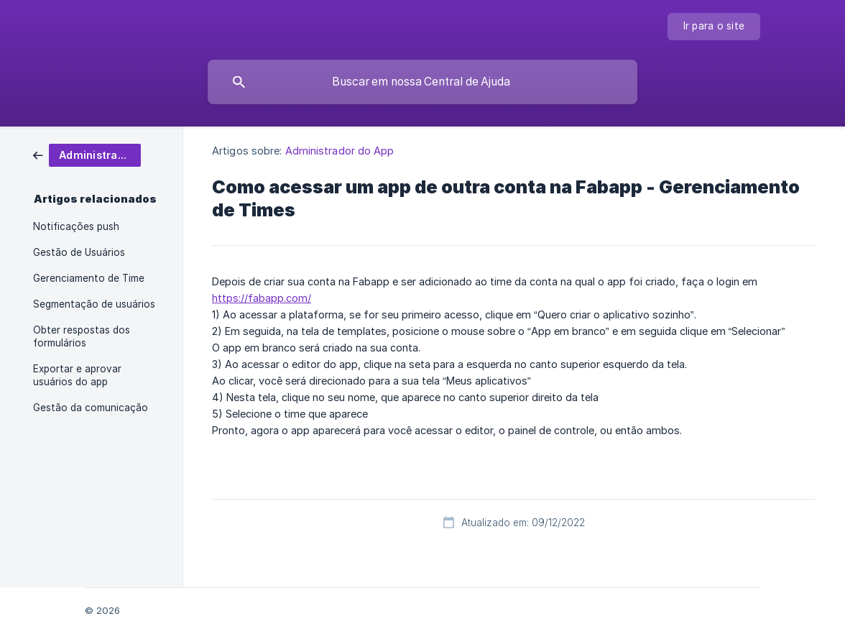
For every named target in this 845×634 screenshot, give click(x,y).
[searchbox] (422, 82)
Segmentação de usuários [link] (94, 304)
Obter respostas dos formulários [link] (81, 336)
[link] (87, 154)
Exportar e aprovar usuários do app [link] (77, 375)
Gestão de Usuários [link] (79, 252)
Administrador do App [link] (339, 150)
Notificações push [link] (76, 226)
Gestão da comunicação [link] (90, 407)
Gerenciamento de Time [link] (88, 278)
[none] (714, 26)
